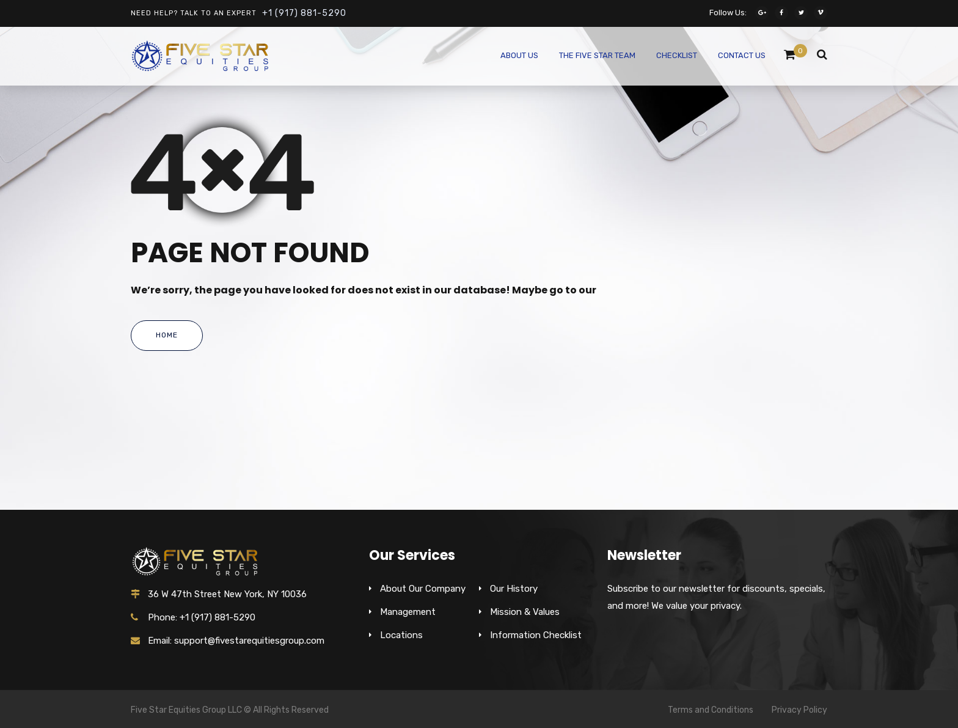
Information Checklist (536, 635)
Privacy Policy (799, 710)
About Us (519, 55)
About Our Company (423, 588)
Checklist (676, 55)
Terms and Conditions (710, 710)
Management (408, 611)
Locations (401, 635)
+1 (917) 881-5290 (304, 13)
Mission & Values (525, 611)
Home (167, 335)
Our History (514, 588)
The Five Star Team (597, 55)
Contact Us (742, 55)
